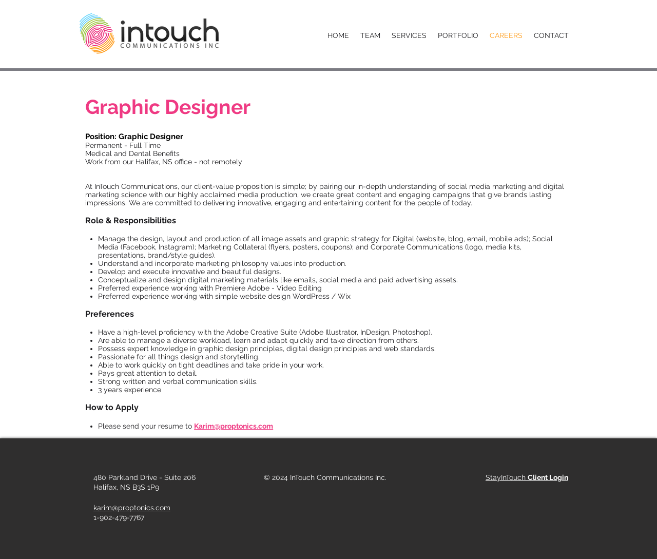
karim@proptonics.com (131, 508)
